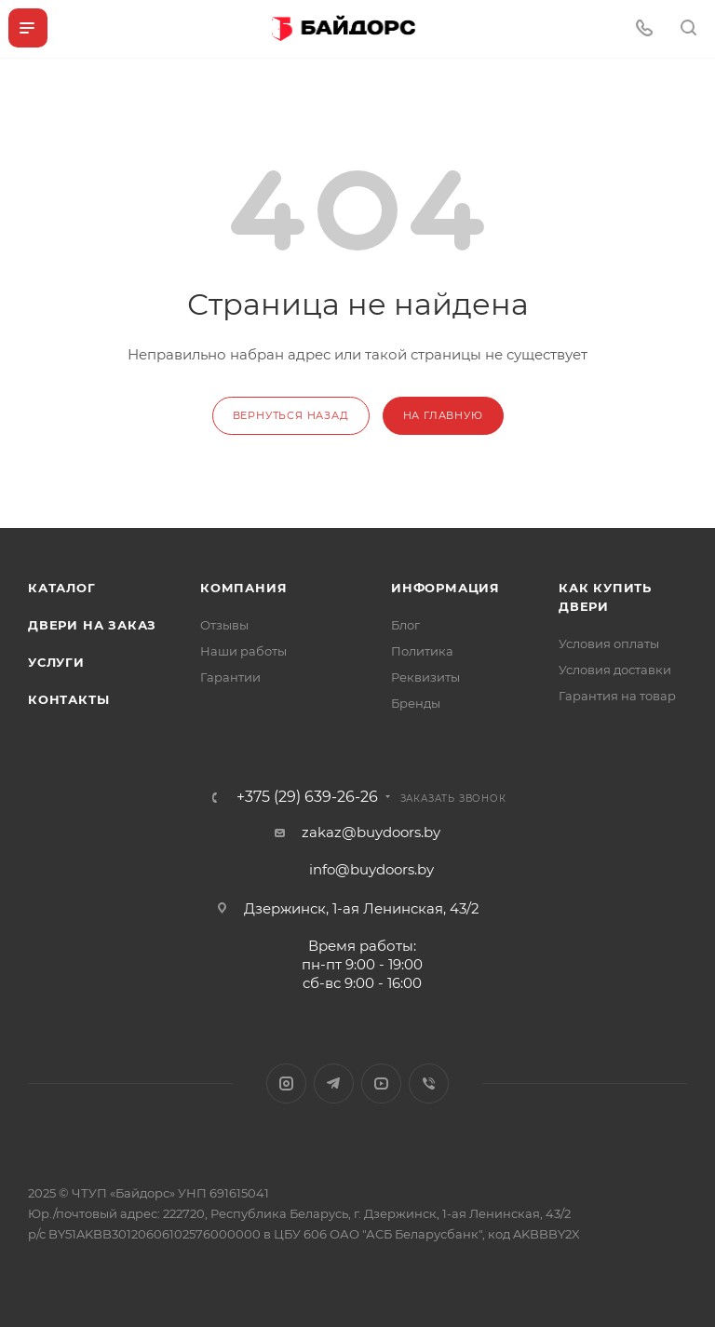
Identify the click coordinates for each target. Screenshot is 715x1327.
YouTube (381, 1083)
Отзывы (224, 624)
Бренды (415, 703)
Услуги (56, 662)
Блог (405, 624)
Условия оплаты (609, 643)
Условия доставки (615, 669)
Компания (243, 587)
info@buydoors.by (371, 869)
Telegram (334, 1083)
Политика (422, 650)
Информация (445, 587)
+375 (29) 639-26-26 (307, 797)
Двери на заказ (92, 624)
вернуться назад (291, 415)
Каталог (62, 587)
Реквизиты (425, 677)
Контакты (68, 699)
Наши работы (243, 650)
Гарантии (230, 677)
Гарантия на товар (617, 695)
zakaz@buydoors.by (371, 832)
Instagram (286, 1083)
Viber (429, 1083)
